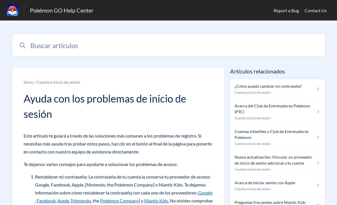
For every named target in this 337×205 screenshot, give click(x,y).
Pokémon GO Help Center (62, 10)
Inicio (29, 82)
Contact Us (316, 10)
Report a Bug (286, 10)
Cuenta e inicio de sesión (58, 82)
